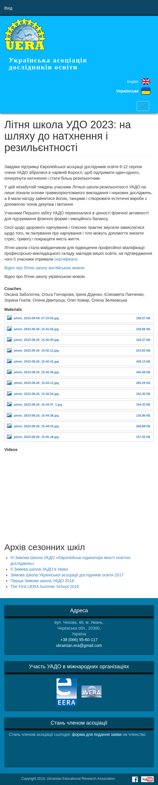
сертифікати (66, 259)
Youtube (147, 779)
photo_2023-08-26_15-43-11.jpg (36, 383)
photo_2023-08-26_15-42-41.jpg (36, 361)
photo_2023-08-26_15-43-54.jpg (36, 394)
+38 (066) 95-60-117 (78, 639)
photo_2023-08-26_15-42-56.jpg (36, 372)
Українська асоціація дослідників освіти (48, 63)
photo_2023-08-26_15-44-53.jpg (36, 426)
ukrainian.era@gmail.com (79, 645)
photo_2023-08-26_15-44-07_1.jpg (38, 404)
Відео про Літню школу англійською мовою (44, 268)
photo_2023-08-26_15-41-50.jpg (36, 329)
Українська (127, 91)
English (133, 82)
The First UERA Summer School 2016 (44, 586)
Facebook (135, 779)
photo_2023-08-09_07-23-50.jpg (36, 318)
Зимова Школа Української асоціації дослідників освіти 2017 (67, 575)
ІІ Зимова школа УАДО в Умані (39, 569)
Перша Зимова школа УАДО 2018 (42, 580)
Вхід (8, 8)
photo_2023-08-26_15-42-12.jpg (36, 350)
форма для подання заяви (96, 734)
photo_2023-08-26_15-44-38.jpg (36, 415)
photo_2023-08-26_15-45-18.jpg (36, 437)
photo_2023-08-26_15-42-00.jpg (36, 340)
